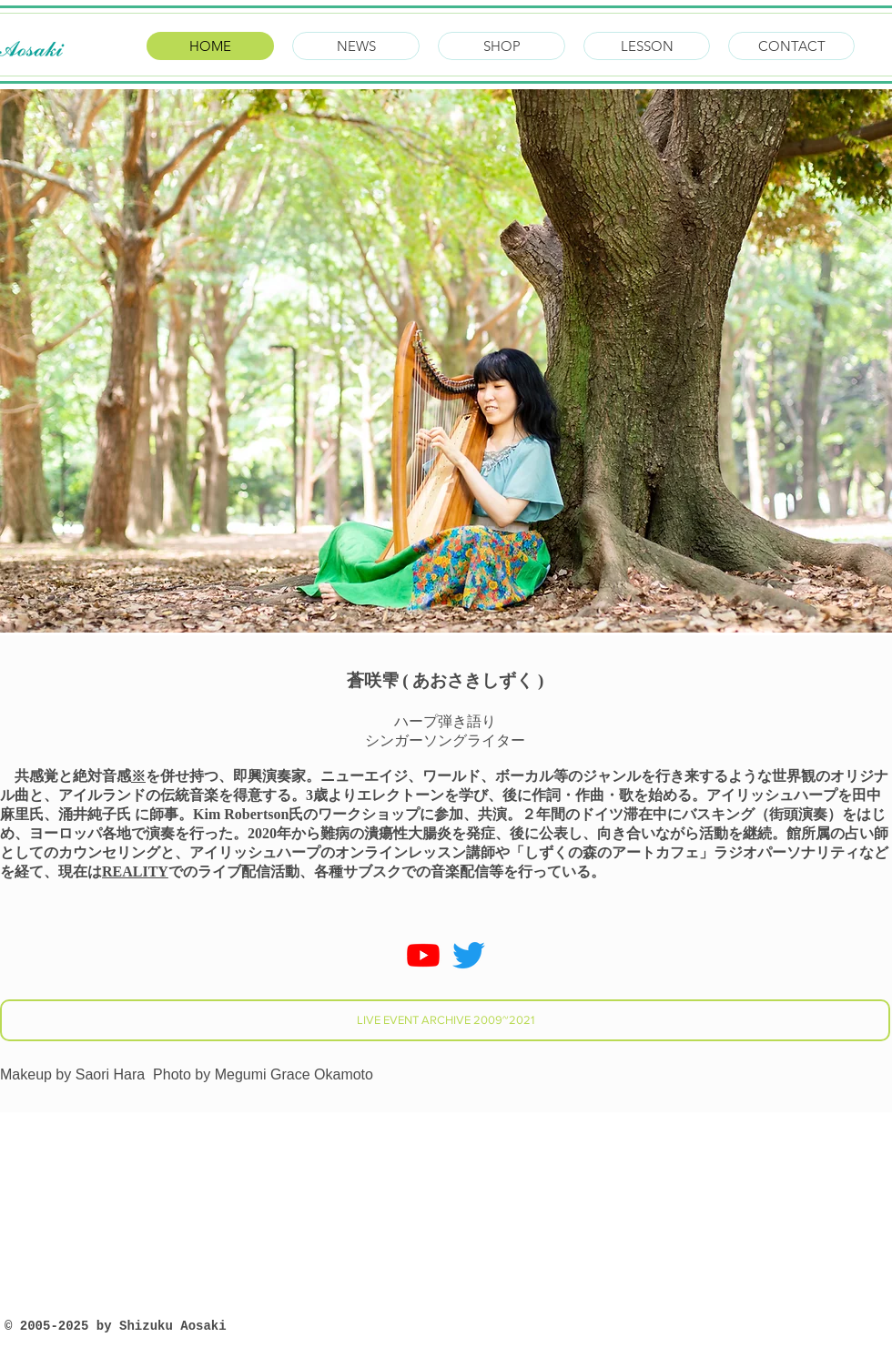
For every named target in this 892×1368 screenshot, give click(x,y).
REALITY (135, 871)
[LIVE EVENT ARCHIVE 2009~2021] (445, 1020)
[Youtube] (423, 955)
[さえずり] (469, 955)
